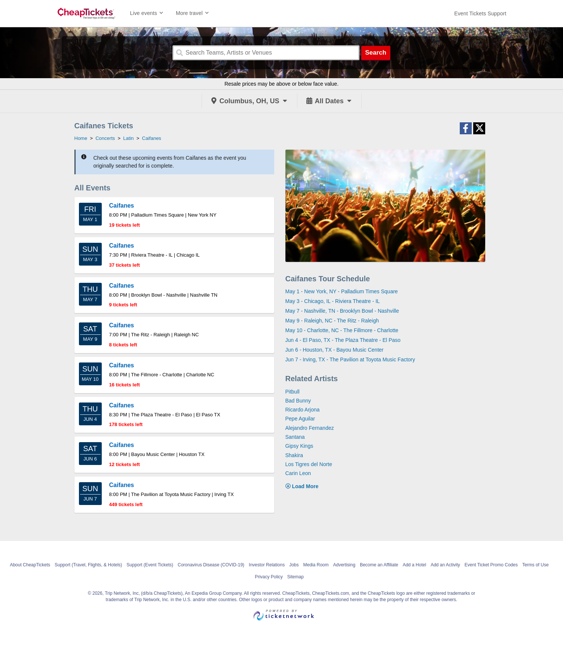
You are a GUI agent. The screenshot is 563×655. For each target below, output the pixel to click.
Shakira (294, 455)
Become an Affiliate (379, 564)
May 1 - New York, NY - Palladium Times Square (341, 291)
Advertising (344, 564)
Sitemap (295, 576)
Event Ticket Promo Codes (491, 564)
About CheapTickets (30, 564)
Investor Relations (267, 564)
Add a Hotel (414, 564)
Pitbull (292, 392)
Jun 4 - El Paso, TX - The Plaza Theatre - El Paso (343, 340)
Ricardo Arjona (302, 410)
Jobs (294, 564)
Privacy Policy (269, 576)
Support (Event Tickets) (149, 564)
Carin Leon (298, 473)
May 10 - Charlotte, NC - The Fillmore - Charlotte (341, 330)
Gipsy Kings (299, 446)
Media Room (315, 564)
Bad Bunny (298, 401)
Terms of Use (535, 564)
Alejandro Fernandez (309, 428)
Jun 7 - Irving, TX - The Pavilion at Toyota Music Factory (350, 359)
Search (375, 52)
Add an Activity (445, 564)
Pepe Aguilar (300, 419)
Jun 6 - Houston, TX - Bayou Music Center (334, 350)
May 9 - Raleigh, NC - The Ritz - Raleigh (332, 321)
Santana (295, 437)
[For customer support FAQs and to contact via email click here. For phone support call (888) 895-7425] (480, 13)
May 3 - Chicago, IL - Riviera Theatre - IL (332, 301)
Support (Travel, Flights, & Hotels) (88, 564)
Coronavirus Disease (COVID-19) (211, 564)
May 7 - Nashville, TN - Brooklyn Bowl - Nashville (342, 311)
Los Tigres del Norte (308, 464)
